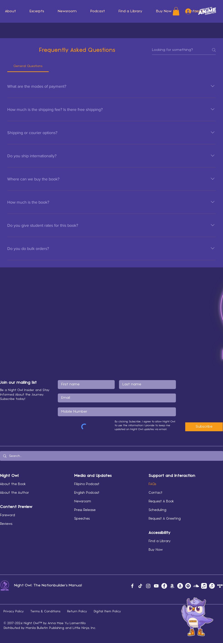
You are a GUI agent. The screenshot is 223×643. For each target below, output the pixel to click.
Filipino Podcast (86, 484)
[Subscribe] (204, 426)
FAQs (152, 484)
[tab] (28, 66)
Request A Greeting (165, 518)
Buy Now (156, 549)
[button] (67, 11)
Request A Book (161, 501)
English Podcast (86, 492)
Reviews (6, 524)
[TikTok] (140, 586)
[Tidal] (220, 586)
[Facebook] (132, 586)
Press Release (85, 510)
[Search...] (111, 456)
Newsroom (82, 501)
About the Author (14, 492)
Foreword (7, 515)
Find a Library (160, 541)
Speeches (82, 518)
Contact (155, 492)
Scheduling (157, 510)
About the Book (13, 484)
